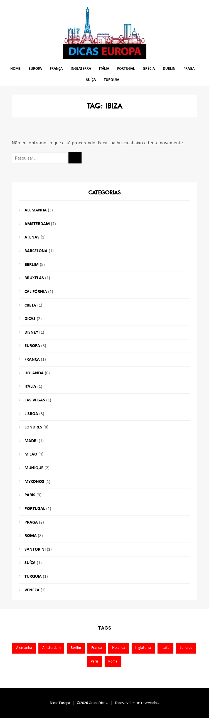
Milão (30, 454)
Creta (30, 305)
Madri (31, 441)
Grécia (149, 69)
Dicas (30, 319)
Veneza (32, 590)
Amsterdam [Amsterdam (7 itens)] (51, 648)
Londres (33, 427)
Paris (29, 495)
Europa (35, 69)
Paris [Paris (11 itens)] (94, 661)
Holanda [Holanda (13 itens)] (118, 648)
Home (15, 69)
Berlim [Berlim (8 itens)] (76, 648)
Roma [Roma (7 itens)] (112, 661)
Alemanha (35, 210)
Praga (189, 69)
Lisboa (31, 414)
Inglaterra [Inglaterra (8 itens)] (143, 648)
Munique (33, 468)
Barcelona (36, 251)
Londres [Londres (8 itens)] (186, 648)
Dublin (169, 69)
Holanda (34, 373)
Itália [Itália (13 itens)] (165, 648)
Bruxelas (34, 278)
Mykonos (34, 482)
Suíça (91, 80)
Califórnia (35, 292)
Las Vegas (34, 400)
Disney (31, 332)
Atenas (32, 237)
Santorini (35, 549)
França (56, 69)
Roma (30, 536)
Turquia (111, 80)
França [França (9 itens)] (96, 648)
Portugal (126, 69)
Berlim (31, 264)
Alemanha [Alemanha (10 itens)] (24, 648)
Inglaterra (81, 69)
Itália (104, 69)
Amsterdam (37, 224)
